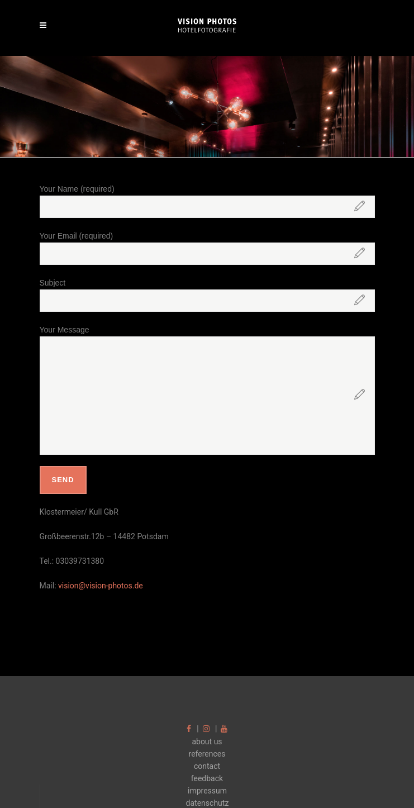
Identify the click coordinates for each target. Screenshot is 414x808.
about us (207, 741)
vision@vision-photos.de (100, 585)
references (207, 753)
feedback (207, 778)
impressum (207, 790)
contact (207, 766)
